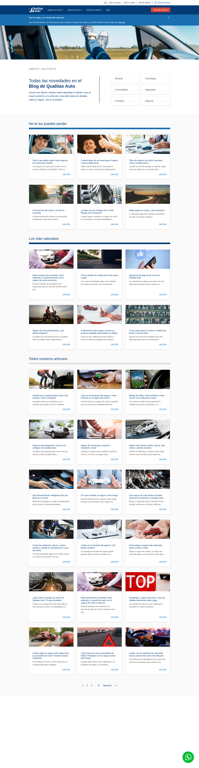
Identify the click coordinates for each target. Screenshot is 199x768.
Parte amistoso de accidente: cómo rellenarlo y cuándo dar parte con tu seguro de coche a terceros (48, 277)
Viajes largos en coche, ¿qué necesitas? (147, 210)
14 (99, 685)
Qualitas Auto (33, 69)
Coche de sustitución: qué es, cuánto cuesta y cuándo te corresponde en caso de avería (51, 547)
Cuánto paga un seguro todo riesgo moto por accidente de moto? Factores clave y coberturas (51, 655)
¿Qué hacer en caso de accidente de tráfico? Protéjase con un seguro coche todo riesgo (98, 655)
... (95, 685)
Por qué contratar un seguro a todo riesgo (99, 495)
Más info (121, 22)
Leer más (66, 174)
